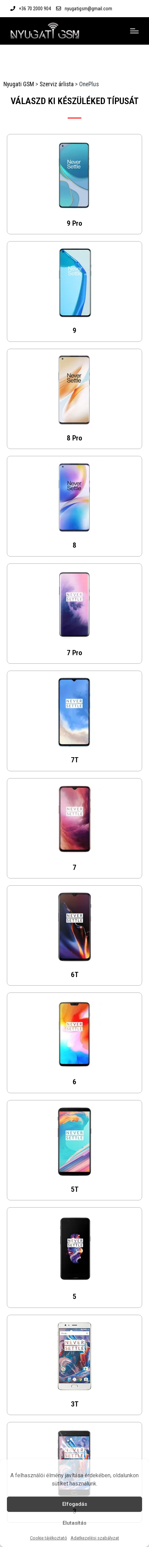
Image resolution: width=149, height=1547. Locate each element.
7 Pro (74, 652)
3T (74, 1404)
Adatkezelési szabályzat (95, 1537)
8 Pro (74, 438)
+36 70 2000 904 (35, 8)
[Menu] (134, 31)
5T (74, 1189)
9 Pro (74, 223)
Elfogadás (74, 1504)
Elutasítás (74, 1523)
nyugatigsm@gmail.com (88, 8)
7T (74, 759)
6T (74, 974)
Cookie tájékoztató (48, 1537)
